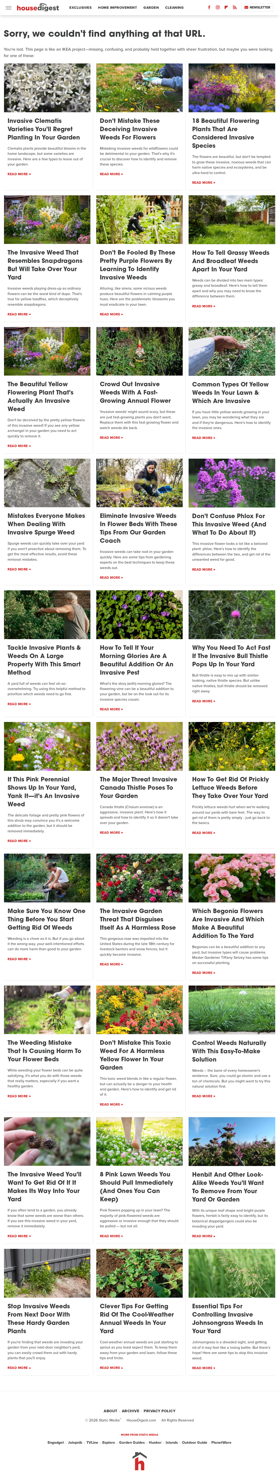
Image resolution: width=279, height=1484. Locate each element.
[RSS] (235, 8)
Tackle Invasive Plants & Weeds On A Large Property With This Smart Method (44, 660)
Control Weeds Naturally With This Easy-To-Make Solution (229, 1051)
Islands (172, 1442)
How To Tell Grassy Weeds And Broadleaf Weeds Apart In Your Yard (230, 261)
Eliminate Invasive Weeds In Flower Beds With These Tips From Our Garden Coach (138, 528)
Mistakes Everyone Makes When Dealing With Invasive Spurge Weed (46, 524)
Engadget (56, 1442)
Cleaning (174, 7)
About (110, 1411)
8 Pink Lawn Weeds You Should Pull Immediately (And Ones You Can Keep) (136, 1187)
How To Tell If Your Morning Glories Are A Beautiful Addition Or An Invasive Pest (136, 660)
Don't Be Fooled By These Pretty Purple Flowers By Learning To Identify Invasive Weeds (137, 265)
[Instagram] (218, 8)
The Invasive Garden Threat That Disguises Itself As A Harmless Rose (138, 920)
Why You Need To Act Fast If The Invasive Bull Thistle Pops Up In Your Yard (231, 656)
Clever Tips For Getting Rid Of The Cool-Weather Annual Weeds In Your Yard (137, 1319)
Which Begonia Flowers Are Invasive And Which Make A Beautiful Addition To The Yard (228, 924)
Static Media (109, 1420)
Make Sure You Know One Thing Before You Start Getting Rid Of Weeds (46, 920)
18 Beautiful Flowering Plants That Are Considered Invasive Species (225, 133)
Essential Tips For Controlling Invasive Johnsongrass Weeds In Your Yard (227, 1319)
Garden (151, 7)
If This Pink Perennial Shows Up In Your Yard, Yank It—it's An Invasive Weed (44, 792)
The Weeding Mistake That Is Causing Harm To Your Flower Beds (44, 1051)
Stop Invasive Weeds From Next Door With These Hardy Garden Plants (39, 1319)
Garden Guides (132, 1442)
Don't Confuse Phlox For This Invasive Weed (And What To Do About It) (229, 525)
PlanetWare (221, 1442)
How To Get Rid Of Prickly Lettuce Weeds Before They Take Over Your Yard (230, 788)
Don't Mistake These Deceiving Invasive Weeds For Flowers (130, 129)
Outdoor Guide (194, 1442)
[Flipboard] (226, 8)
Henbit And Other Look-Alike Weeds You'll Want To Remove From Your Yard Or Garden (228, 1187)
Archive (130, 1411)
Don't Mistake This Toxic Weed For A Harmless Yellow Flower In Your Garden (135, 1055)
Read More (18, 174)
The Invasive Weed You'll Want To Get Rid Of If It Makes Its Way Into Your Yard (44, 1187)
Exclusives (80, 7)
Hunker (155, 1442)
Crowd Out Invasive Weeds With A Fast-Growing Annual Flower (135, 393)
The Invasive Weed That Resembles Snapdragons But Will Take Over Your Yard (45, 265)
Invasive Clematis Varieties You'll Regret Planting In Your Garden (44, 129)
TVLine (92, 1442)
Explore (108, 1442)
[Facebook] (209, 8)
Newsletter (257, 7)
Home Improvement (117, 7)
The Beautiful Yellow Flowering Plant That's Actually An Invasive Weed (40, 397)
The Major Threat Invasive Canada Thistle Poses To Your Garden (138, 788)
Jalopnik (75, 1442)
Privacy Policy (159, 1411)
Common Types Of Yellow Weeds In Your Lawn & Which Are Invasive (230, 393)
